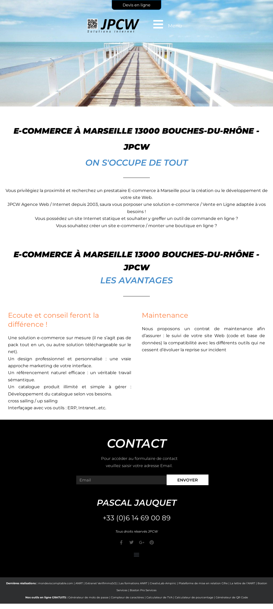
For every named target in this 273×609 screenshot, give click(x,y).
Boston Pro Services (143, 590)
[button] (136, 554)
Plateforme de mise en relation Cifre (203, 583)
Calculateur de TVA (159, 597)
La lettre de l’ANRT (242, 583)
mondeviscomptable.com (55, 583)
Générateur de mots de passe (88, 597)
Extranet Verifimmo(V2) (101, 583)
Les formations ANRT (133, 583)
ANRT (79, 583)
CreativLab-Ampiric (163, 583)
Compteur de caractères (127, 597)
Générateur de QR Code (232, 597)
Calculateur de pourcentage (194, 597)
